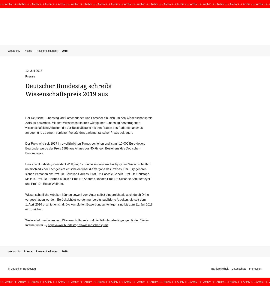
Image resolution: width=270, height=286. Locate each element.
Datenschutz (239, 268)
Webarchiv (14, 50)
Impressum (255, 268)
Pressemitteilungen (47, 50)
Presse (28, 50)
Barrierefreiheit (220, 268)
